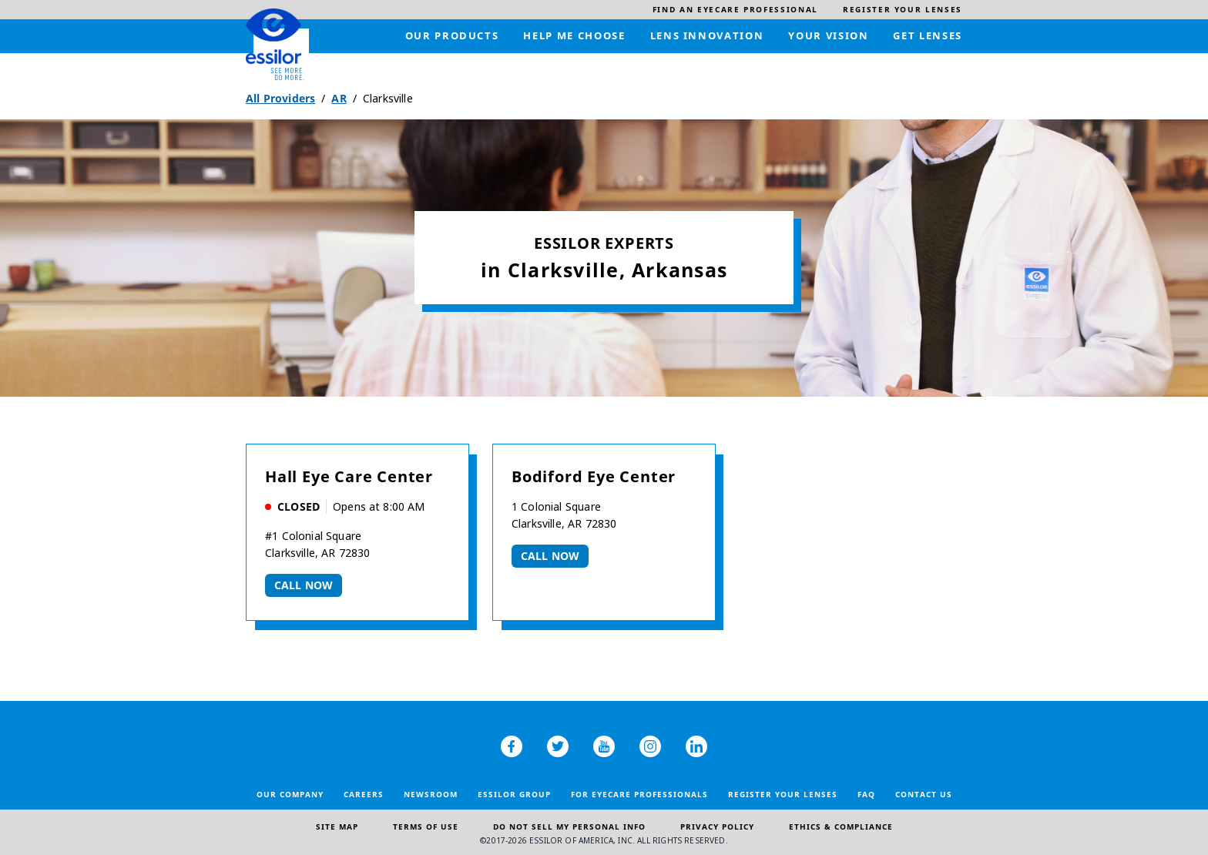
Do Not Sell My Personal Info (569, 826)
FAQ (866, 794)
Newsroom (431, 794)
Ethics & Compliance (841, 826)
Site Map (337, 826)
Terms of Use (425, 826)
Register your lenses (782, 794)
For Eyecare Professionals (639, 794)
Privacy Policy (717, 826)
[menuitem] (735, 9)
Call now (303, 585)
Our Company (290, 794)
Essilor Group (514, 794)
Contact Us (923, 794)
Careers (364, 794)
